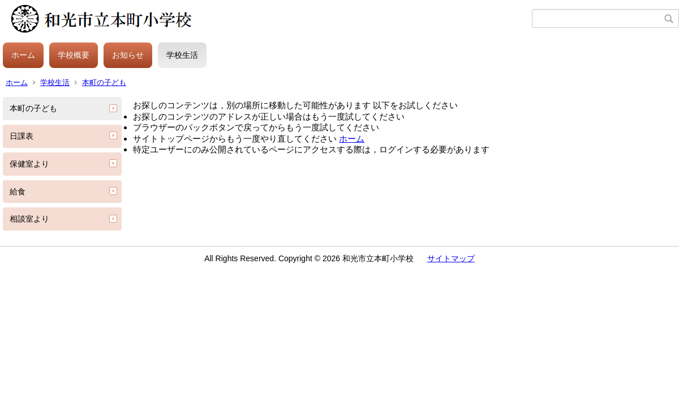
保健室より (29, 163)
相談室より (29, 218)
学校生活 (182, 55)
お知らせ (128, 55)
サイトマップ (451, 258)
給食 (17, 191)
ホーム (23, 55)
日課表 (21, 136)
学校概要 (73, 55)
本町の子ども (104, 82)
